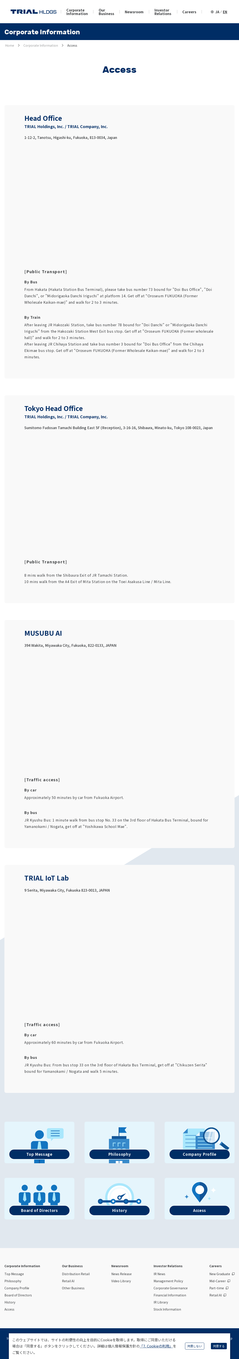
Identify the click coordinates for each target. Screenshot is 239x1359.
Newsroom (134, 11)
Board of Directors (18, 1295)
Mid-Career (217, 1281)
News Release (121, 1274)
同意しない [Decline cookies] (194, 1346)
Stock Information (167, 1309)
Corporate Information (77, 11)
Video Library (121, 1281)
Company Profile (16, 1288)
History (9, 1302)
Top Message (14, 1274)
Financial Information (170, 1295)
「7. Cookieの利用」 (156, 1346)
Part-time (216, 1288)
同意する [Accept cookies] (219, 1346)
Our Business (106, 11)
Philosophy (12, 1281)
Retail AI (68, 1281)
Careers (189, 11)
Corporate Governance (171, 1288)
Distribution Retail (76, 1274)
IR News (159, 1274)
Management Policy (168, 1281)
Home (9, 45)
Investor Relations (162, 11)
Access (9, 1309)
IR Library (161, 1302)
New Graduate (219, 1274)
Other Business (73, 1288)
